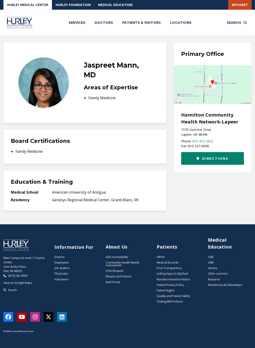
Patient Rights (165, 290)
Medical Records (167, 262)
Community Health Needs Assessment (122, 264)
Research (214, 279)
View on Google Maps (17, 283)
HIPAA (161, 257)
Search (10, 290)
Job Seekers (62, 268)
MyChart (240, 5)
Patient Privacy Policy (170, 285)
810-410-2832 (202, 141)
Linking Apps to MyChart (172, 274)
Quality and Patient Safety (173, 296)
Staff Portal (113, 282)
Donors (59, 257)
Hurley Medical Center (27, 5)
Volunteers (61, 279)
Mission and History (119, 276)
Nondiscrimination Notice (173, 279)
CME (210, 257)
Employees (61, 262)
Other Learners (218, 274)
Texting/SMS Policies (170, 301)
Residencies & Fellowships (225, 285)
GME (211, 262)
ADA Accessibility (117, 257)
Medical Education (115, 5)
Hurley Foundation (73, 5)
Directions (212, 158)
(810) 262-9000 (15, 276)
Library (212, 268)
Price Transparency (169, 268)
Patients (167, 247)
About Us (116, 247)
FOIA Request (114, 271)
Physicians (61, 274)
